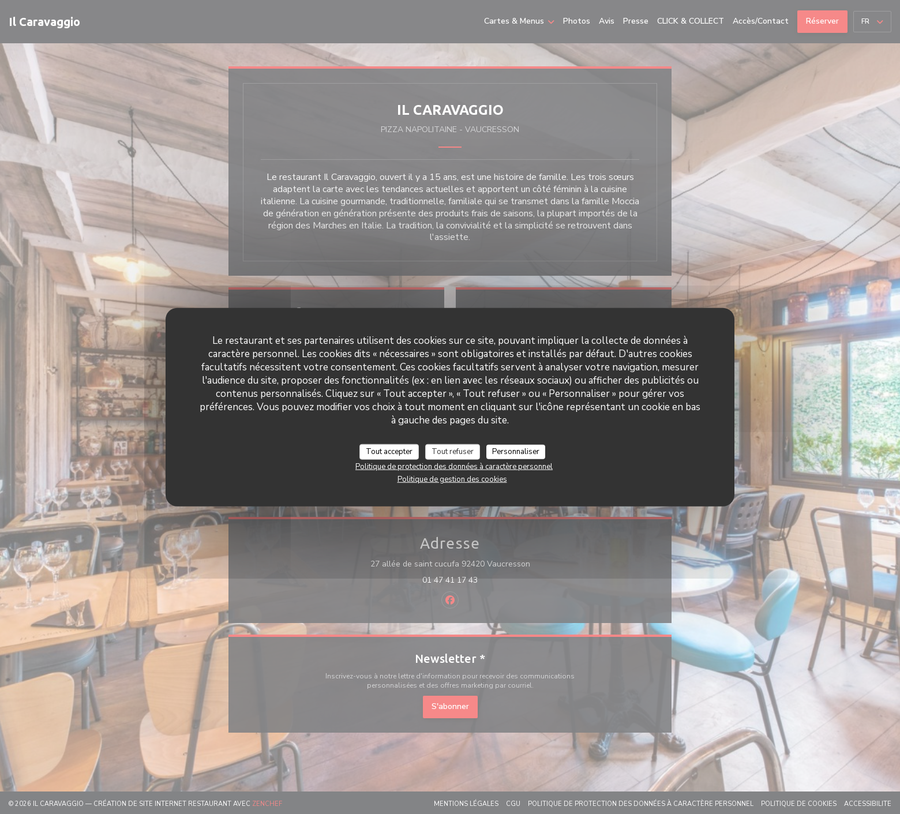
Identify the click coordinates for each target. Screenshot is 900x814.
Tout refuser (453, 451)
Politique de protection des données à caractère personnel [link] (454, 467)
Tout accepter (389, 451)
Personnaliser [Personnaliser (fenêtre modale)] (515, 451)
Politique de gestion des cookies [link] (452, 479)
